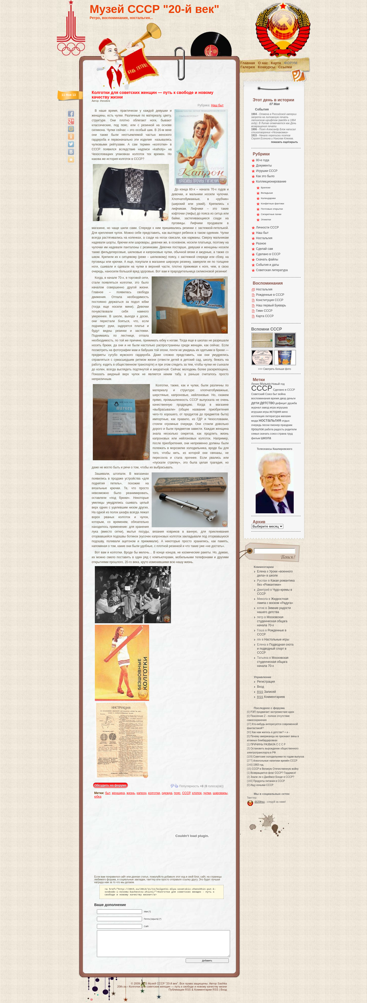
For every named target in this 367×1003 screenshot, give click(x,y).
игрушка (282, 407)
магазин (286, 416)
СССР (186, 793)
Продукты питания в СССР (269, 781)
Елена (261, 571)
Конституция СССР (270, 300)
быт (107, 793)
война (281, 394)
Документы (264, 165)
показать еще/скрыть (284, 142)
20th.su (121, 988)
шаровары (220, 793)
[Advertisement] (124, 835)
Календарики (268, 198)
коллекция (258, 416)
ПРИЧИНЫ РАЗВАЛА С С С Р (267, 744)
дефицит (281, 403)
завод (265, 407)
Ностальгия (264, 238)
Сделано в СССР (268, 254)
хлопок (197, 793)
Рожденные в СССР (270, 295)
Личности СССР (267, 227)
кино (285, 411)
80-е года (262, 160)
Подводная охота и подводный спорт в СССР (275, 648)
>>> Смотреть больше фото (274, 369)
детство (267, 402)
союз (273, 433)
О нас (263, 63)
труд (290, 433)
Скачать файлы (267, 259)
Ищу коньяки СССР (261, 785)
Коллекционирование (271, 181)
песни (266, 424)
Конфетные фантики (272, 203)
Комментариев (271, 697)
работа (269, 429)
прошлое (257, 429)
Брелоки (265, 187)
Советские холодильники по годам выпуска (278, 756)
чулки (207, 793)
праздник (286, 424)
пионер (275, 424)
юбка (97, 796)
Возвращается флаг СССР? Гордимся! (273, 772)
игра (273, 407)
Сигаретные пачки (271, 214)
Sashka (222, 984)
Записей (266, 692)
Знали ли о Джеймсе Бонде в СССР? (272, 777)
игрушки (256, 411)
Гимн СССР (264, 311)
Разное (261, 243)
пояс (177, 793)
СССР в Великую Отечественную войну (275, 768)
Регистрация (266, 681)
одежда (167, 793)
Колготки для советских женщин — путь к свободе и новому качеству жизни (178, 988)
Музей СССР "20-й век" (154, 9)
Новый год (278, 383)
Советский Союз (261, 394)
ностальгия (270, 420)
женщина (118, 793)
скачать (264, 433)
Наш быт (217, 105)
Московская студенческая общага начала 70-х (272, 621)
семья (255, 433)
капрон (142, 793)
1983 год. (258, 764)
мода (254, 420)
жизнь (131, 793)
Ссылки (285, 67)
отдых (285, 420)
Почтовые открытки (272, 208)
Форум (290, 63)
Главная (247, 63)
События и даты (267, 265)
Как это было (265, 176)
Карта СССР (265, 316)
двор (283, 398)
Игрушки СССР (266, 171)
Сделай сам (264, 249)
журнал (256, 407)
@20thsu (260, 801)
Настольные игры (276, 639)
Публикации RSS (180, 991)
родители (291, 429)
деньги (291, 398)
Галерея (247, 67)
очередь (256, 424)
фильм (255, 438)
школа (266, 438)
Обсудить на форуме (110, 785)
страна (281, 433)
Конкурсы (266, 67)
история (275, 412)
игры (266, 411)
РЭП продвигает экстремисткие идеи (272, 712)
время (275, 398)
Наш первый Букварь (271, 305)
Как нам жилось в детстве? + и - (271, 732)
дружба (292, 403)
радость (279, 429)
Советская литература (272, 270)
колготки (154, 793)
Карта (276, 63)
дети (255, 403)
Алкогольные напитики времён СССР (275, 760)
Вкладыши (267, 192)
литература (272, 416)
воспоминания (260, 398)
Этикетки (266, 219)
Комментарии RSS (206, 991)
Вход (260, 686)
